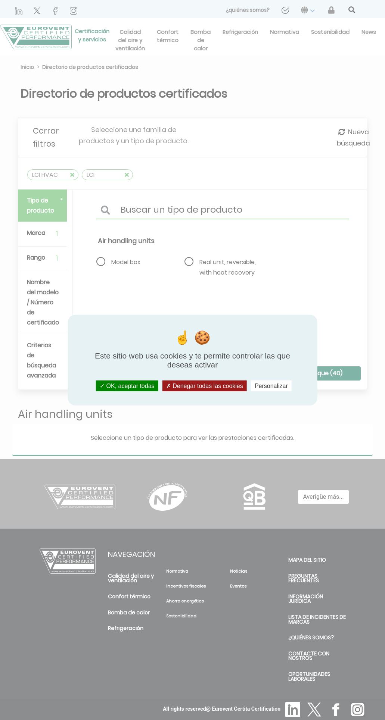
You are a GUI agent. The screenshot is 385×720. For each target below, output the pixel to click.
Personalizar (271, 385)
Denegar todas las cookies (204, 385)
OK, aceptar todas (127, 385)
